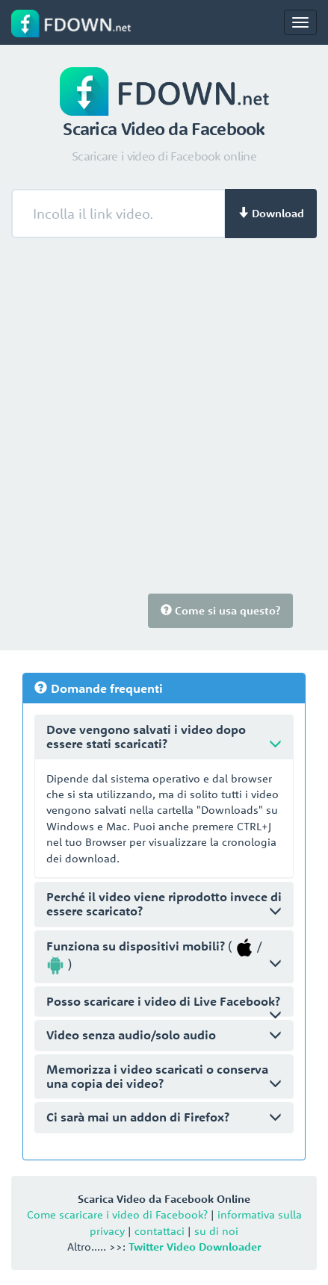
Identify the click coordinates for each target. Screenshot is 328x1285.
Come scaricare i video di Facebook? (117, 1214)
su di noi (216, 1231)
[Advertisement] (164, 422)
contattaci (159, 1231)
